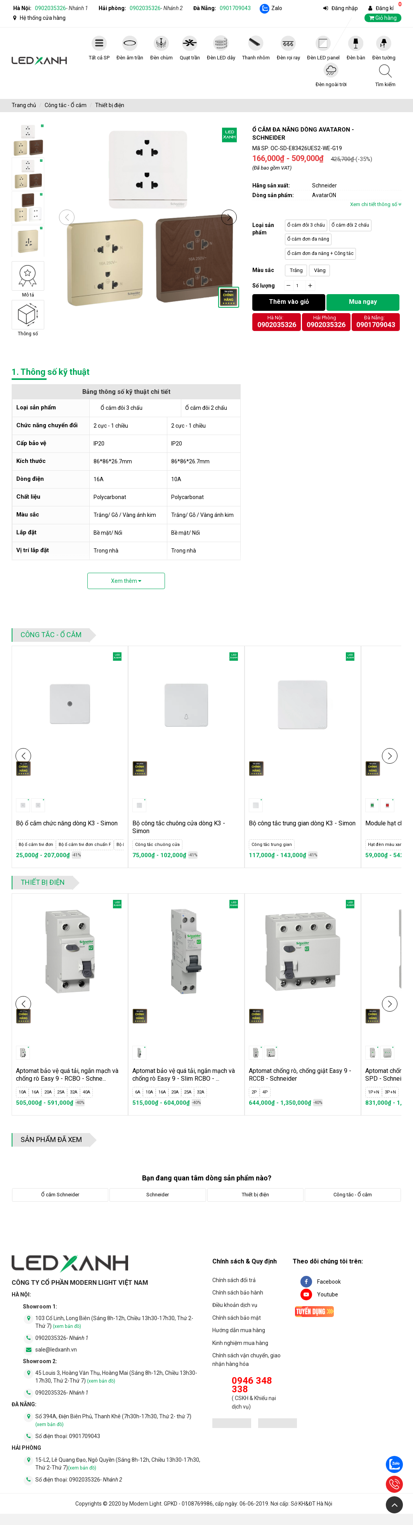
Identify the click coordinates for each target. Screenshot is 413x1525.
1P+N (373, 1092)
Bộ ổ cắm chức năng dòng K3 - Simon (67, 823)
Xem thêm (126, 581)
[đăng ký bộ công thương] (231, 1424)
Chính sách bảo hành (237, 1292)
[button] (229, 217)
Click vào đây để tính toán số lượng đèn (355, 285)
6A (137, 1092)
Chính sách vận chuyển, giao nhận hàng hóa (246, 1359)
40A (86, 1092)
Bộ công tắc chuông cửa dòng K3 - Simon (178, 827)
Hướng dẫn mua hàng (238, 1330)
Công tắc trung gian (272, 844)
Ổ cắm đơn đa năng (308, 239)
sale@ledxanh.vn (56, 1361)
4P (265, 1092)
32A (73, 1092)
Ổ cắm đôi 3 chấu (306, 225)
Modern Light (145, 1515)
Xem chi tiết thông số (375, 204)
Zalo (276, 8)
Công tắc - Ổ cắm (66, 105)
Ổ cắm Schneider (60, 1194)
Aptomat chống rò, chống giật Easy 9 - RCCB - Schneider (300, 1074)
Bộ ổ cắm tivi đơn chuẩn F (85, 844)
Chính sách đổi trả (234, 1280)
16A (35, 1092)
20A (48, 1092)
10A (22, 1092)
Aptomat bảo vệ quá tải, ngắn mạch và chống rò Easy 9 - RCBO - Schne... (67, 1074)
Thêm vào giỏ (289, 301)
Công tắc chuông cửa (157, 844)
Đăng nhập (344, 8)
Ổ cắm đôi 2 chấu (350, 225)
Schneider (157, 1194)
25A (60, 1092)
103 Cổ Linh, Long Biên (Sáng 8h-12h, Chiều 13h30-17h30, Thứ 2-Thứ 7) (114, 1333)
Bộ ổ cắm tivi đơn (36, 844)
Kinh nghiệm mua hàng (240, 1343)
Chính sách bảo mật (236, 1318)
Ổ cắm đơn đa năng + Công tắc (320, 253)
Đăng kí (385, 8)
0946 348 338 (252, 1385)
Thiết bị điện (109, 105)
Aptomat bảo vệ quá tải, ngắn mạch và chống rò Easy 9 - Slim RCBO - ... (183, 1074)
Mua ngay (363, 301)
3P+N (390, 1092)
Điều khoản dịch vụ (234, 1305)
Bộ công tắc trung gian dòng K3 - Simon (302, 823)
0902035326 (61, 8)
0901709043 (235, 8)
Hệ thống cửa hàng (43, 18)
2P (254, 1092)
